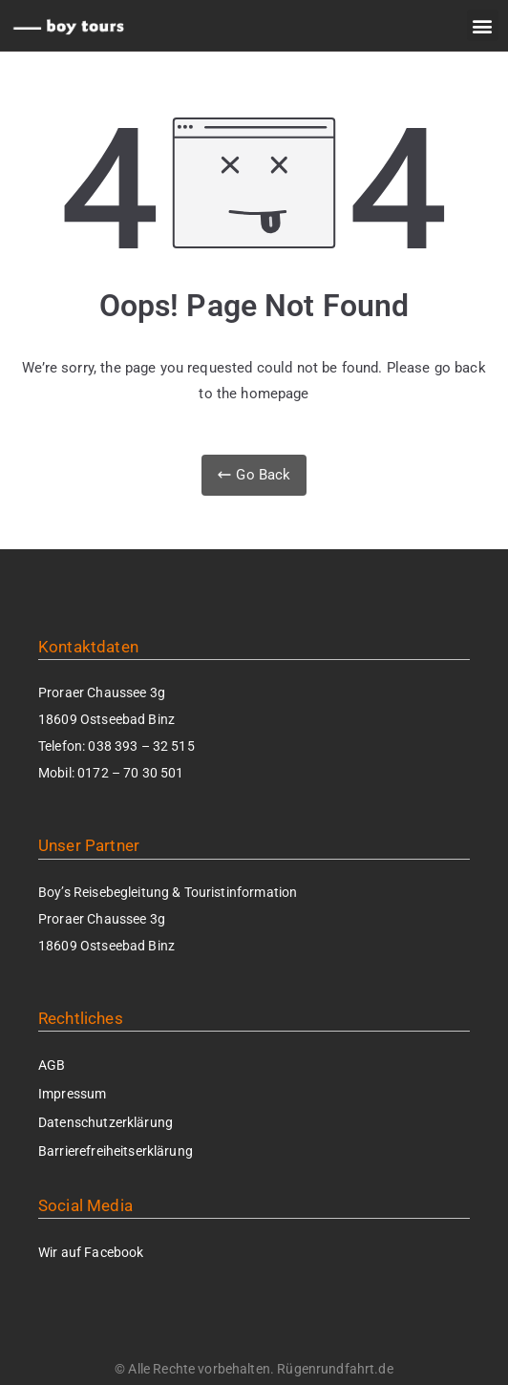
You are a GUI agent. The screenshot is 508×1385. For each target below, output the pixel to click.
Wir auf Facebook (90, 1252)
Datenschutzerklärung (105, 1122)
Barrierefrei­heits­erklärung (115, 1151)
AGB (51, 1065)
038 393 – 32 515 (141, 746)
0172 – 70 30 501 (130, 772)
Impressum (72, 1093)
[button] (482, 25)
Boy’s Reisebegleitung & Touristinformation (167, 892)
